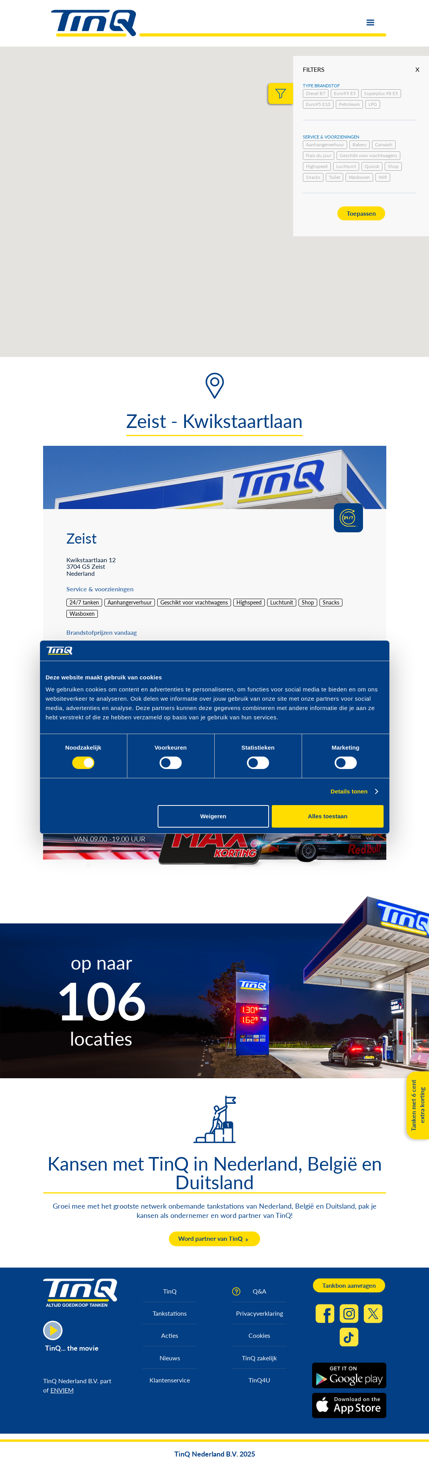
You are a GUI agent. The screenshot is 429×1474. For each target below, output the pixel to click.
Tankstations (170, 1313)
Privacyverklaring (259, 1313)
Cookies (259, 1335)
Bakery (359, 144)
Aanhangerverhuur (325, 144)
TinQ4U (259, 1380)
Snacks (313, 177)
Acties (169, 1335)
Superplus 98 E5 (381, 93)
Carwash (384, 144)
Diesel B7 (315, 93)
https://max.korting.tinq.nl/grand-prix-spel (324, 834)
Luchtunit (346, 166)
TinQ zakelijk (259, 1357)
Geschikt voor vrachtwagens (368, 155)
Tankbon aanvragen (349, 1285)
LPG (372, 104)
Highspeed (317, 166)
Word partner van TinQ (210, 1238)
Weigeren (213, 816)
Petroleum (349, 104)
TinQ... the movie (72, 1348)
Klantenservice (169, 1380)
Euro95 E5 (345, 93)
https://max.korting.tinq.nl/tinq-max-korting (153, 834)
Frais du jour (318, 155)
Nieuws (170, 1357)
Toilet (334, 177)
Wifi (383, 177)
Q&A (259, 1291)
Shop (393, 166)
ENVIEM (62, 1390)
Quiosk (372, 166)
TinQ (170, 1291)
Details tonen (349, 791)
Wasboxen (359, 177)
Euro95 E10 (318, 104)
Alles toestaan (327, 816)
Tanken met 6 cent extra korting (418, 1105)
